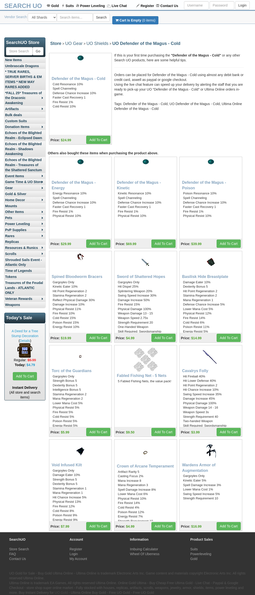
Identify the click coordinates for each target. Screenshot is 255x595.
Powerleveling (200, 554)
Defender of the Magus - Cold (78, 79)
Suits (70, 6)
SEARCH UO (23, 5)
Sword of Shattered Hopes (141, 277)
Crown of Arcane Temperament (145, 466)
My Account (78, 559)
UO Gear (74, 43)
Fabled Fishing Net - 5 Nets (141, 376)
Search (101, 17)
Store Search (19, 549)
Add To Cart (25, 376)
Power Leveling (92, 6)
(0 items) (135, 20)
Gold (55, 6)
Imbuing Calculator (144, 549)
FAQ (12, 554)
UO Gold (61, 593)
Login (242, 5)
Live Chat (119, 6)
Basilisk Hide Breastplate (205, 277)
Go (38, 51)
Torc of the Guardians (72, 371)
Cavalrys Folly (195, 371)
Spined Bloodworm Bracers (77, 277)
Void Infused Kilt (67, 465)
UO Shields (97, 43)
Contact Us (169, 6)
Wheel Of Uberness (144, 554)
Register (147, 6)
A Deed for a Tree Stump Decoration (24, 333)
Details (25, 341)
